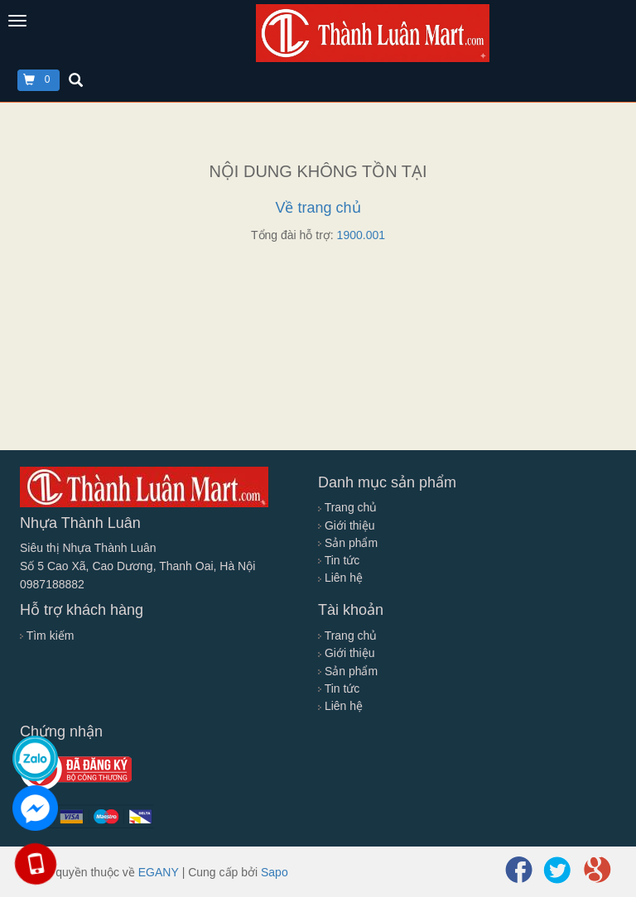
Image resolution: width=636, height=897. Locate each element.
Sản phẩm (348, 542)
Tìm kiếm (47, 635)
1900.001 (361, 235)
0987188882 (52, 584)
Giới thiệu (346, 525)
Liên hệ (340, 577)
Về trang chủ (317, 207)
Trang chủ (347, 507)
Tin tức (338, 560)
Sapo (274, 872)
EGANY (158, 872)
